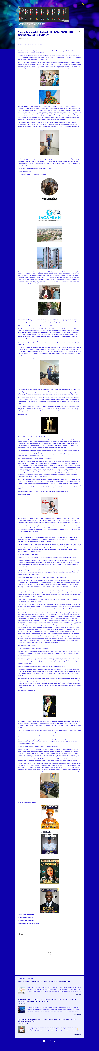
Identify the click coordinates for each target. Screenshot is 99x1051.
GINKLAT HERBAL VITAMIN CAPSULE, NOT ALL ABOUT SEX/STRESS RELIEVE (44, 982)
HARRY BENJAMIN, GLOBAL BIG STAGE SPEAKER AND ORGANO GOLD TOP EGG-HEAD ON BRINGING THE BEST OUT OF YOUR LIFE (47, 1000)
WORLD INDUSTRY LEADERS (32, 24)
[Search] (83, 4)
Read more (77, 994)
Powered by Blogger (49, 1041)
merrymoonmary (53, 1043)
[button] (80, 31)
